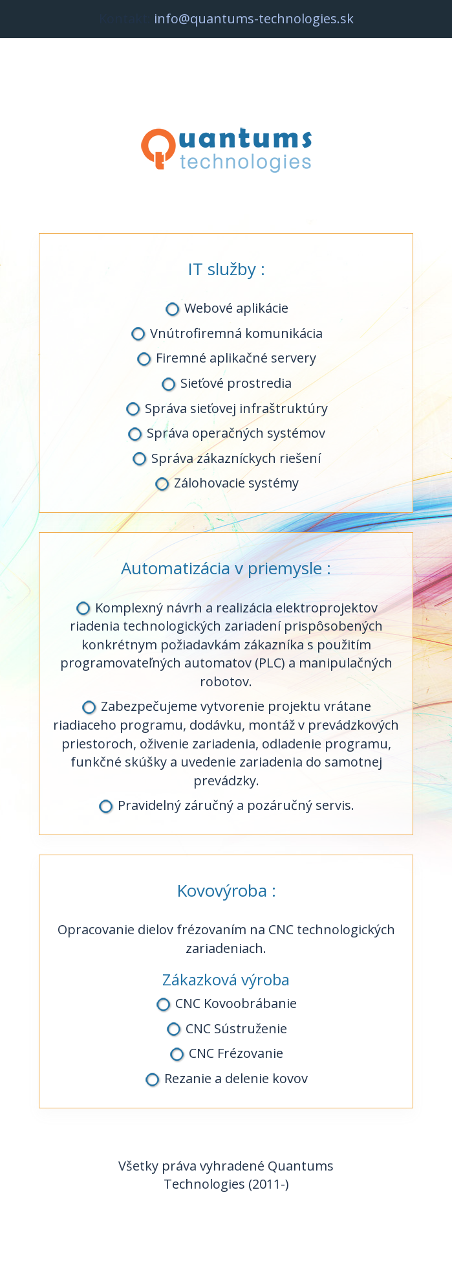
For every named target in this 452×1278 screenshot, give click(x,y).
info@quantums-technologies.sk (254, 18)
